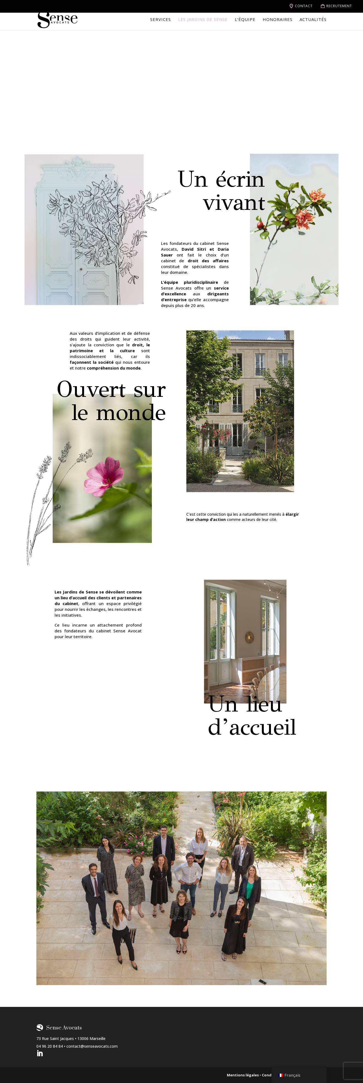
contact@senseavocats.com (92, 1046)
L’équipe (245, 19)
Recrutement (339, 6)
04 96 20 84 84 (49, 1046)
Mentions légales (243, 1075)
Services (160, 19)
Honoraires (277, 19)
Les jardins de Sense (203, 19)
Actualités (313, 19)
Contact (304, 6)
